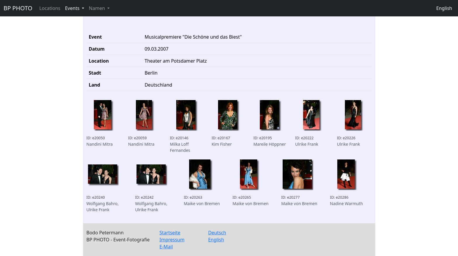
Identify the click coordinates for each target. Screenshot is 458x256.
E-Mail (166, 246)
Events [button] (73, 8)
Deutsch (217, 232)
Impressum (172, 239)
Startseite (170, 232)
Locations (50, 8)
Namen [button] (97, 8)
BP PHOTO (18, 8)
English (444, 8)
